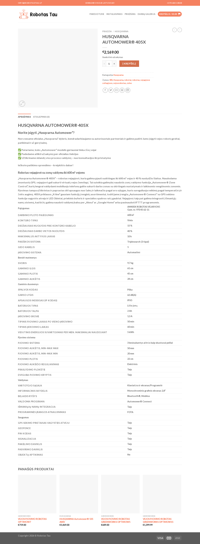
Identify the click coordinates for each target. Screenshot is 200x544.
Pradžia (107, 31)
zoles (129, 83)
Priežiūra (130, 14)
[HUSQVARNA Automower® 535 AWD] (79, 494)
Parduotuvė (97, 14)
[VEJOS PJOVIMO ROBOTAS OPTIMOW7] (37, 494)
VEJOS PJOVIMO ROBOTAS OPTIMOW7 (32, 520)
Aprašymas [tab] (24, 117)
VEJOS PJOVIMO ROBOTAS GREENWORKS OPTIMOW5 (115, 520)
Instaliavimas (114, 14)
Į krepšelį (129, 63)
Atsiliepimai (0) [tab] (41, 117)
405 (111, 80)
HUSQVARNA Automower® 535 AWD (76, 520)
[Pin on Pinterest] (122, 90)
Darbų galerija (146, 14)
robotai (127, 80)
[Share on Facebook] (105, 90)
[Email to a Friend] (116, 90)
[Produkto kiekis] (109, 63)
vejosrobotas (119, 83)
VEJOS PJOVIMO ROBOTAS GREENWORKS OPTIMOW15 (158, 520)
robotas (136, 80)
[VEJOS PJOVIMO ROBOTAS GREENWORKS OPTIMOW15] (162, 494)
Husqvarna (121, 31)
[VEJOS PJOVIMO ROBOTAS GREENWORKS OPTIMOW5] (120, 494)
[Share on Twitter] (110, 90)
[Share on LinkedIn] (127, 90)
